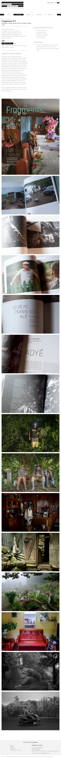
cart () (50, 2)
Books (19, 14)
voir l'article (52, 46)
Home (9, 14)
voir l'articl (54, 45)
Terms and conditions (15, 750)
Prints (28, 14)
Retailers (39, 14)
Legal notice (13, 749)
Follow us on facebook (30, 742)
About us (51, 14)
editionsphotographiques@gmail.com (41, 753)
